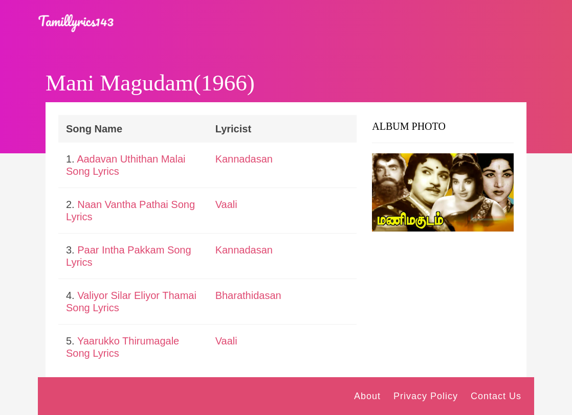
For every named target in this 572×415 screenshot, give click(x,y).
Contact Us (496, 396)
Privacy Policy (425, 396)
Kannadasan (244, 159)
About (367, 396)
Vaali (226, 204)
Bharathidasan (248, 295)
